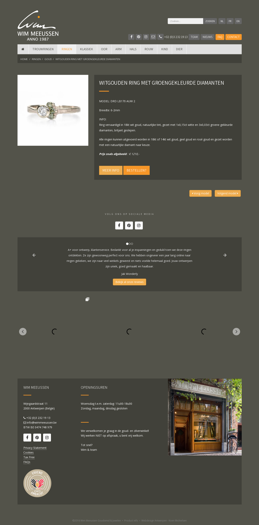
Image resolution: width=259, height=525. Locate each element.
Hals (133, 50)
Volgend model (227, 193)
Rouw (149, 50)
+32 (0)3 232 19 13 (172, 37)
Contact (233, 37)
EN (238, 21)
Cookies (28, 452)
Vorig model (200, 193)
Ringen (67, 50)
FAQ (220, 37)
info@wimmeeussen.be (42, 422)
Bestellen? (136, 170)
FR (230, 21)
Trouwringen (42, 50)
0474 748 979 (43, 427)
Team (194, 37)
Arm (118, 50)
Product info (131, 520)
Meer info (110, 170)
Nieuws (208, 37)
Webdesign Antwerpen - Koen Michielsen (164, 520)
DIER (179, 50)
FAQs (26, 462)
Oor (104, 50)
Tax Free (29, 457)
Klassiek (86, 50)
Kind (164, 50)
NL (222, 21)
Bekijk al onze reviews (129, 282)
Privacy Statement (35, 448)
